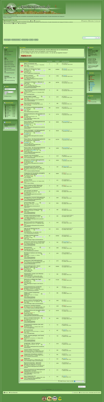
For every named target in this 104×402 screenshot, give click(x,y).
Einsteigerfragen (30, 94)
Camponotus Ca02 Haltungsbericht (33, 260)
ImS (30, 186)
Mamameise (33, 319)
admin (91, 76)
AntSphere (33, 365)
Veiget (64, 68)
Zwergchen (26, 237)
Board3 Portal (48, 389)
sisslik (30, 276)
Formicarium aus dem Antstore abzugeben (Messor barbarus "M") (33, 167)
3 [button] (77, 381)
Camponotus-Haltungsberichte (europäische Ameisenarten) (32, 87)
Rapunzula (65, 166)
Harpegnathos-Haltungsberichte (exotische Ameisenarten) (32, 200)
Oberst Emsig (27, 269)
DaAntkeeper (32, 377)
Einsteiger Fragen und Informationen (35, 239)
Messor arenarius (28, 75)
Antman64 (31, 210)
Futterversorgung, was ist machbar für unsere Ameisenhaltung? (34, 100)
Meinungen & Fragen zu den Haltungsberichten (31, 119)
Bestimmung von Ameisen (33, 111)
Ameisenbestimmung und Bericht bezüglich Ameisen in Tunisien (32, 287)
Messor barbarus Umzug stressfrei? (33, 209)
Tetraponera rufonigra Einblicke (32, 305)
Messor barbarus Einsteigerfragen (33, 300)
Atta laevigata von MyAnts (31, 190)
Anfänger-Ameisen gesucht (31, 235)
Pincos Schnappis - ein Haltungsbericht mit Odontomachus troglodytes (34, 131)
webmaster (92, 79)
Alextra (7, 113)
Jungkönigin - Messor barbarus (32, 343)
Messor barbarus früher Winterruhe (33, 185)
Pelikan (7, 109)
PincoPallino (26, 125)
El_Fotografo (32, 255)
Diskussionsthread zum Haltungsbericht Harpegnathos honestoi (34, 370)
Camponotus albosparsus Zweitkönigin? (34, 241)
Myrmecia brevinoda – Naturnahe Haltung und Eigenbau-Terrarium (32, 363)
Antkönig (65, 369)
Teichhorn (31, 350)
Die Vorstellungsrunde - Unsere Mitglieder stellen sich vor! (32, 266)
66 (44, 141)
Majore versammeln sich (30, 63)
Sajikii (32, 97)
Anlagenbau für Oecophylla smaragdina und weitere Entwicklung (34, 174)
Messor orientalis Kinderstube (32, 318)
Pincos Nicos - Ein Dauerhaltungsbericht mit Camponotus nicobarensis (34, 139)
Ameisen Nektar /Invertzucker (31, 349)
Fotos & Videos (30, 66)
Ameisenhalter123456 (35, 216)
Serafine (65, 63)
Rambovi (33, 116)
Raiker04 (33, 76)
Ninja (32, 248)
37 (44, 108)
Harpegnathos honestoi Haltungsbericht (34, 197)
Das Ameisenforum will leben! (32, 103)
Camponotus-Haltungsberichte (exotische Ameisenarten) (32, 145)
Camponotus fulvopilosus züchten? (33, 354)
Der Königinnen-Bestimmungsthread (33, 107)
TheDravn (33, 344)
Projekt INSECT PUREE (30, 96)
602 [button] (82, 381)
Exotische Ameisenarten (32, 356)
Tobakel (7, 112)
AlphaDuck (33, 338)
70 (44, 280)
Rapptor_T (8, 106)
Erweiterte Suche (7, 96)
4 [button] (78, 381)
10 (44, 133)
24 (44, 83)
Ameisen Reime (28, 180)
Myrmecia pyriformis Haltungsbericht (33, 222)
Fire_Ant (33, 198)
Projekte (29, 177)
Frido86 (30, 294)
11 (44, 236)
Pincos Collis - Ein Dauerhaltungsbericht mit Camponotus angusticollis (34, 148)
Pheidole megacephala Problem (32, 215)
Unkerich (65, 202)
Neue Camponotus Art (30, 376)
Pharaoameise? (28, 247)
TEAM (91, 87)
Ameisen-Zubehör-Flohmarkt (33, 170)
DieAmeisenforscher (28, 232)
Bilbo (32, 243)
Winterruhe (27, 358)
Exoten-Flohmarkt (31, 157)
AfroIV (64, 102)
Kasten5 (31, 359)
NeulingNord (33, 168)
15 (44, 230)
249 (44, 70)
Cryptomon (33, 92)
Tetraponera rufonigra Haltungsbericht (34, 160)
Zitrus (25, 109)
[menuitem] (20, 20)
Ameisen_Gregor (34, 64)
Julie (32, 301)
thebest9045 (26, 71)
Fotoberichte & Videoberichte (33, 73)
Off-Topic (29, 105)
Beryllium (31, 355)
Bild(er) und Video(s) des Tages (32, 69)
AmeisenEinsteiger (35, 331)
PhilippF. (33, 204)
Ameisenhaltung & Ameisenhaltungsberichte (29, 213)
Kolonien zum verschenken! (31, 155)
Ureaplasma (33, 181)
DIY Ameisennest (28, 330)
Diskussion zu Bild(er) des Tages (32, 279)
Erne (30, 104)
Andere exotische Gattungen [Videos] (35, 307)
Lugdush (31, 326)
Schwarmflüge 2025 (29, 202)
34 (44, 268)
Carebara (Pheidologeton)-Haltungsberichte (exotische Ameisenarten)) (33, 315)
